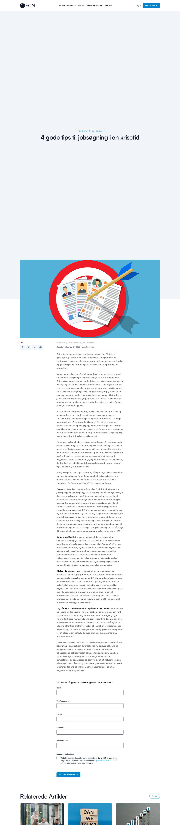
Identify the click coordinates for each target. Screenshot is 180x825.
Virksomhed (62, 741)
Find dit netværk (67, 5)
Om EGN (108, 5)
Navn (59, 688)
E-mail (59, 714)
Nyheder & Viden (94, 5)
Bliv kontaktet (151, 5)
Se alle (154, 796)
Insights (99, 131)
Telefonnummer (63, 701)
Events (81, 5)
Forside (59, 342)
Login (138, 5)
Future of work (84, 131)
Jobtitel (60, 727)
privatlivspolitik (102, 760)
